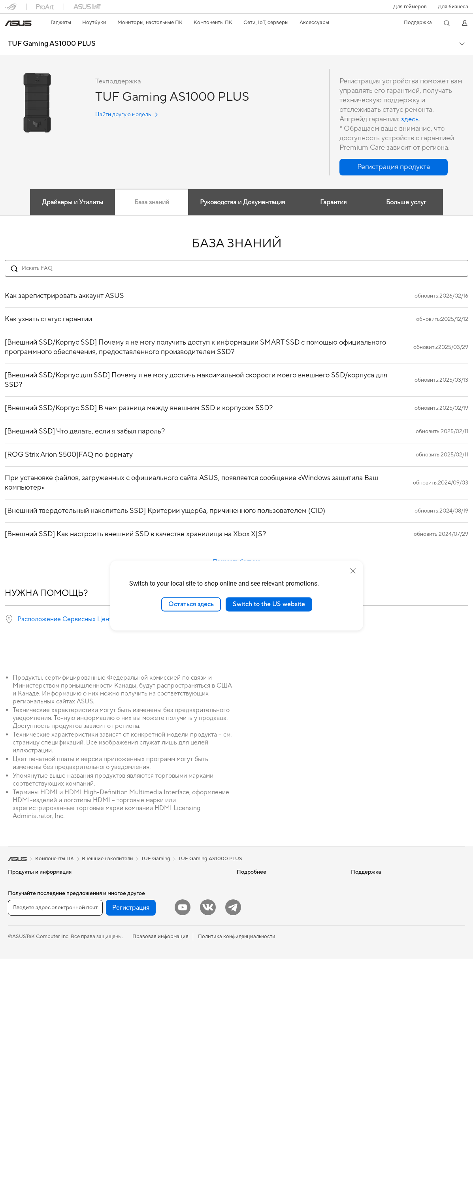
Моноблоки (22, 1015)
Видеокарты (136, 883)
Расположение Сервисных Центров (69, 619)
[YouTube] (182, 1140)
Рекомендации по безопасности (276, 1050)
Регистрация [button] (130, 1140)
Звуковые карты (140, 907)
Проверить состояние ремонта (274, 1002)
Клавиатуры (135, 1015)
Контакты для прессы (377, 907)
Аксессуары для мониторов (154, 1109)
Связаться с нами (258, 1038)
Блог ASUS (250, 895)
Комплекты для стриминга (152, 1050)
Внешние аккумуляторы (149, 1098)
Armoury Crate (254, 955)
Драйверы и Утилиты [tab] (71, 202)
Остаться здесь (191, 604)
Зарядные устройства (147, 1074)
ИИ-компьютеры (257, 883)
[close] (353, 571)
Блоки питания (139, 895)
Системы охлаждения (34, 1098)
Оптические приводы (147, 919)
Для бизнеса (453, 7)
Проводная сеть (140, 990)
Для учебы (21, 955)
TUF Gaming (155, 859)
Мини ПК (19, 1062)
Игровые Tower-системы (37, 1039)
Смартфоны (22, 896)
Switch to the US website (269, 604)
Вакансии (363, 919)
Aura (242, 966)
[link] (18, 23)
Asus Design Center (260, 907)
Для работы (22, 932)
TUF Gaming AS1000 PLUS (52, 44)
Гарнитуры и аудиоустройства (158, 1038)
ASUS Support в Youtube (266, 1062)
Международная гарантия (268, 990)
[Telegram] (233, 1140)
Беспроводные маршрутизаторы (160, 967)
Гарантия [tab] (333, 202)
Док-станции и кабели (148, 1086)
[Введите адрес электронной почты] (55, 1140)
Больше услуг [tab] (408, 202)
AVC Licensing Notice (262, 931)
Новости (361, 883)
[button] (410, 6)
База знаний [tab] (150, 202)
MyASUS (247, 1073)
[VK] (208, 1140)
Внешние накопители (146, 931)
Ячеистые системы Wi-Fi (150, 979)
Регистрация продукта (264, 1026)
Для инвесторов (370, 895)
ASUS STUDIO (254, 919)
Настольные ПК (27, 1027)
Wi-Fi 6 (129, 955)
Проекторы (22, 1003)
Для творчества (27, 943)
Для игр (17, 967)
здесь (410, 119)
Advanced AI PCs (257, 943)
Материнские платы (32, 1087)
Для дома (19, 920)
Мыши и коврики (141, 1026)
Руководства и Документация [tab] (242, 202)
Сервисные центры (260, 1014)
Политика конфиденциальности (236, 1169)
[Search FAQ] (236, 268)
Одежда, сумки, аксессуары (154, 1062)
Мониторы (21, 991)
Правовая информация (160, 1169)
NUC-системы (25, 1051)
